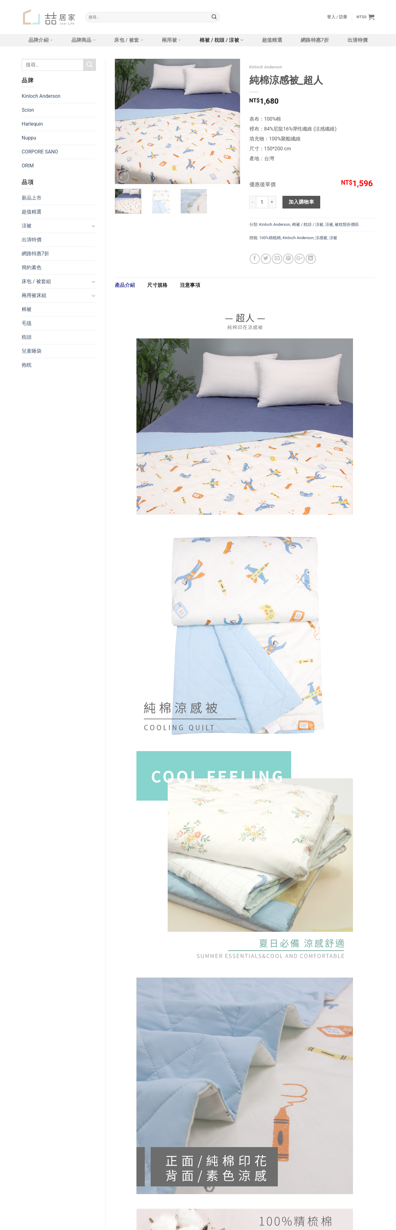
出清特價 (357, 40)
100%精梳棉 (270, 237)
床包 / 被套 (128, 40)
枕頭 (27, 337)
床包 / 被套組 (36, 281)
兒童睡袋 (31, 351)
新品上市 (31, 198)
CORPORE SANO (40, 152)
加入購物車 (301, 202)
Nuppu (29, 138)
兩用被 (171, 40)
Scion (28, 110)
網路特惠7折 (315, 40)
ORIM (28, 166)
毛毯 (27, 323)
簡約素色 (31, 267)
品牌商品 (83, 40)
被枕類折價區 (347, 224)
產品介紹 (125, 285)
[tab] (125, 285)
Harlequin (32, 124)
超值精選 (272, 40)
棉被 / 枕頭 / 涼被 (221, 40)
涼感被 (321, 237)
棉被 (27, 309)
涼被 (27, 226)
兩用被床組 (34, 295)
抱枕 (27, 365)
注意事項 (190, 285)
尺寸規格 (157, 285)
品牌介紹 (40, 40)
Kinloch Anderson (41, 96)
